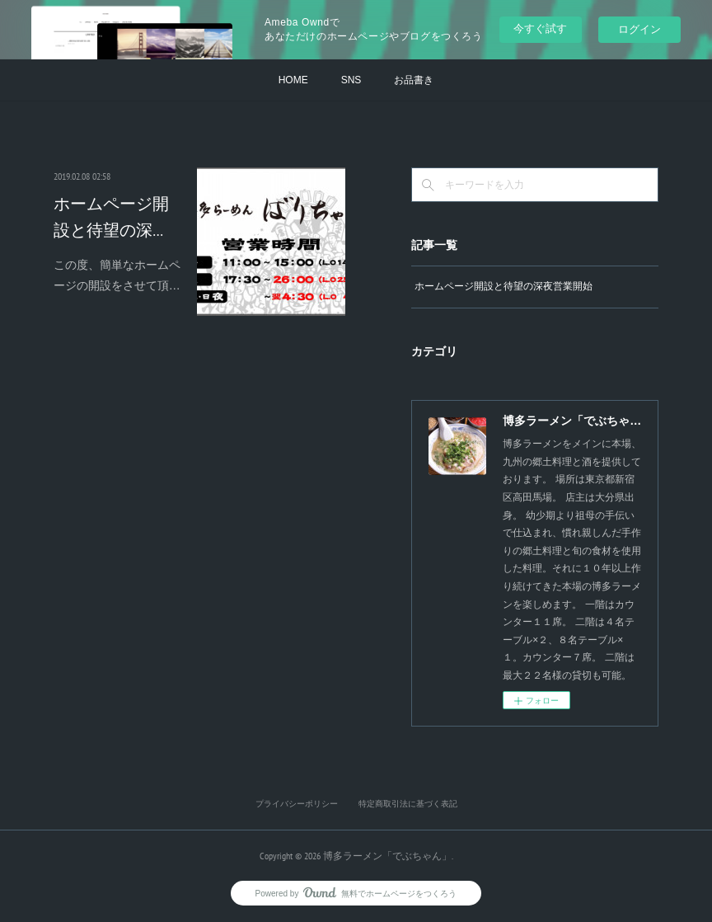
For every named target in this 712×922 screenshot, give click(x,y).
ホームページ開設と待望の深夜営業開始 (504, 286)
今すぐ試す (540, 28)
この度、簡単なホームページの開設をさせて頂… (117, 275)
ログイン (639, 29)
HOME (293, 80)
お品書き (413, 80)
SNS (351, 80)
